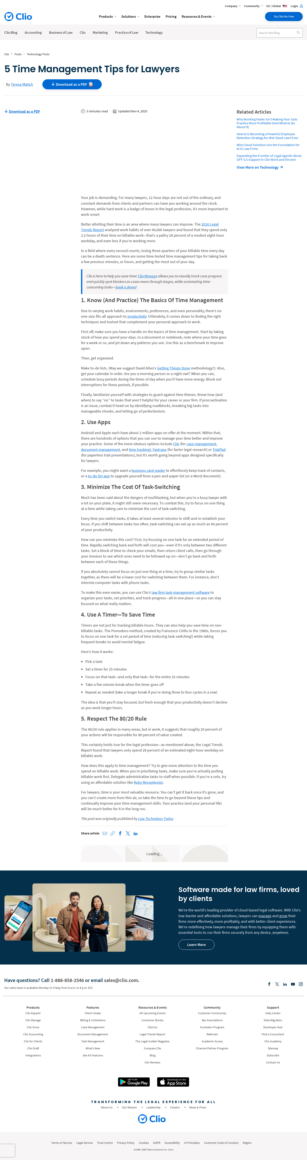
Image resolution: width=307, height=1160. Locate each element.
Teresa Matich (22, 84)
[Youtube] (293, 984)
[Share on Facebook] (120, 833)
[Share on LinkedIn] (136, 833)
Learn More (196, 944)
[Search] (298, 32)
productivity (136, 316)
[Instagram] (301, 984)
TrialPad (219, 449)
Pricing (171, 16)
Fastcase (160, 449)
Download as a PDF (22, 111)
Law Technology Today (155, 818)
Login (297, 6)
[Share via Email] (105, 833)
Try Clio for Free (284, 16)
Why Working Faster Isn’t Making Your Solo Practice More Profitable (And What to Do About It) (267, 123)
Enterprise (152, 16)
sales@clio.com (121, 980)
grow (283, 915)
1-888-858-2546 (67, 980)
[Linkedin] (285, 984)
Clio (176, 443)
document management (100, 449)
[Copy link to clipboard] (113, 833)
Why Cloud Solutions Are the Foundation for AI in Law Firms (268, 147)
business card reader (148, 470)
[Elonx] (277, 984)
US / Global (276, 6)
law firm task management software (181, 592)
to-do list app (99, 476)
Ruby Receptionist (148, 782)
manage (264, 915)
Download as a (72, 84)
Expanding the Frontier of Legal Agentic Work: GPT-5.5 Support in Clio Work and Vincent (269, 158)
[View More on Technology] (261, 167)
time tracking (139, 449)
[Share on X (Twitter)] (128, 833)
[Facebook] (269, 984)
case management (201, 443)
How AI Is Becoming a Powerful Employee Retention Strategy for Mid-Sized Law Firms (267, 136)
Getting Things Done (173, 368)
